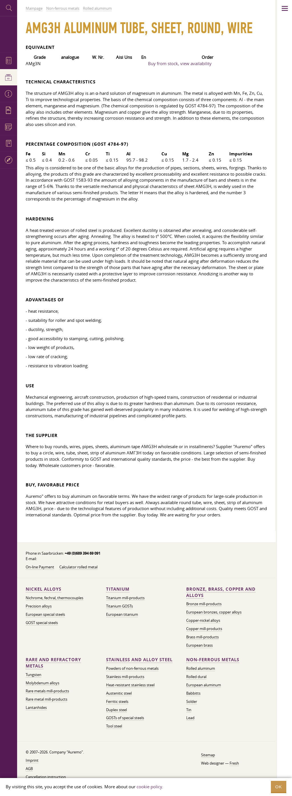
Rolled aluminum (200, 668)
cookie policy (149, 786)
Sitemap (208, 754)
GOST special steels (42, 622)
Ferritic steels (117, 701)
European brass (199, 645)
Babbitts (193, 693)
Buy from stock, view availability (180, 63)
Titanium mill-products (125, 597)
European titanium (122, 614)
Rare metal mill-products (46, 699)
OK (278, 786)
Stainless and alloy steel (139, 660)
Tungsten (33, 674)
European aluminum (203, 684)
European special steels (45, 614)
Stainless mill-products (125, 676)
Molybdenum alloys (42, 682)
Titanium (117, 589)
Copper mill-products (204, 628)
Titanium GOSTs (119, 606)
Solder (191, 701)
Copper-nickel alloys (203, 620)
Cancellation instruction (46, 776)
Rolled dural (196, 676)
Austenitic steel (119, 693)
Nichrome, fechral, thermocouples (54, 597)
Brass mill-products (202, 636)
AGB (29, 768)
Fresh (234, 763)
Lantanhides (36, 707)
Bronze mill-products (204, 603)
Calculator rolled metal (78, 567)
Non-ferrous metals (212, 660)
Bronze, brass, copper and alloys (221, 592)
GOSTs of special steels (125, 717)
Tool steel (114, 726)
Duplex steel (116, 709)
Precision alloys (39, 606)
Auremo (8, 34)
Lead (190, 717)
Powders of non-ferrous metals (132, 668)
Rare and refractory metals (53, 663)
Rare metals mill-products (47, 690)
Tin (188, 709)
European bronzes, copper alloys (214, 612)
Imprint (32, 760)
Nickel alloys (43, 589)
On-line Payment (40, 567)
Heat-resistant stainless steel (130, 684)
